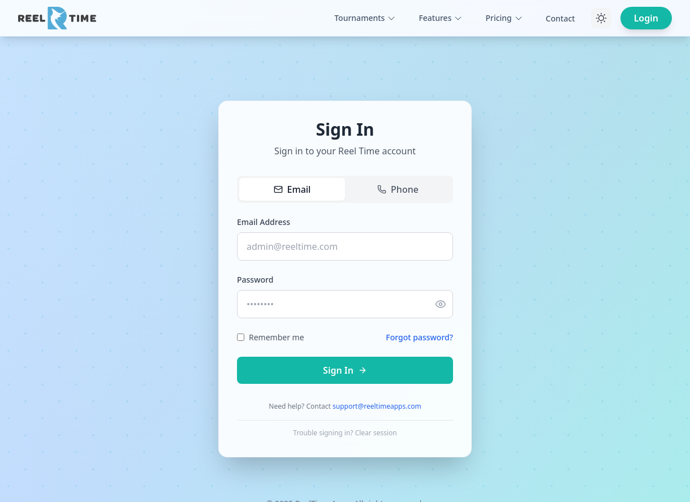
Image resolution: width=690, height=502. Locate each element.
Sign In (345, 370)
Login (646, 18)
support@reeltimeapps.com (377, 406)
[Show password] (440, 304)
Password (255, 279)
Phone (398, 189)
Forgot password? (419, 337)
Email (292, 189)
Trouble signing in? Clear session (344, 433)
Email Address (263, 222)
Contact (560, 18)
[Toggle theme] (601, 18)
